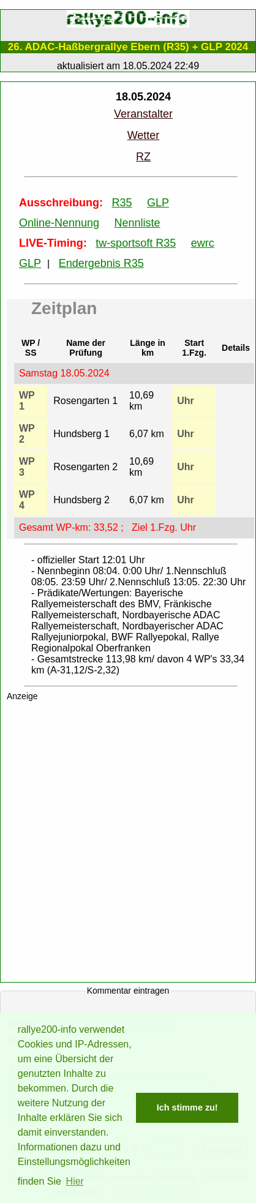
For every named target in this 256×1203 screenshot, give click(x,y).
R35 (121, 203)
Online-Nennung (59, 223)
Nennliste (137, 223)
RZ (143, 157)
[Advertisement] (128, 844)
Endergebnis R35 (101, 263)
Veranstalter (143, 114)
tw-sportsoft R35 (136, 243)
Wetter (143, 135)
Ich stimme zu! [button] (187, 1107)
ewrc (202, 243)
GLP (158, 203)
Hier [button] (75, 1181)
